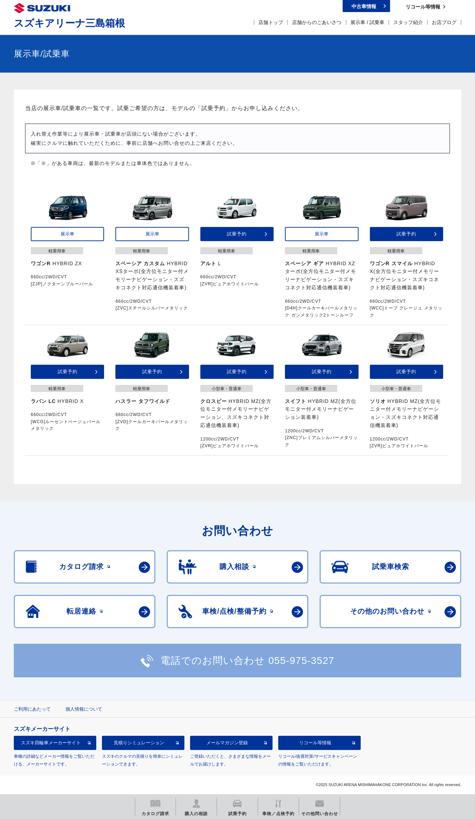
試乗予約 (237, 234)
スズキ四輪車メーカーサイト (51, 742)
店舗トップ (270, 22)
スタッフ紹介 (408, 22)
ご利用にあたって (32, 709)
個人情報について (83, 709)
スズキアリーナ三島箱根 (69, 23)
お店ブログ (444, 22)
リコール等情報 (315, 742)
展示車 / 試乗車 (367, 22)
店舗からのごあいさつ (317, 22)
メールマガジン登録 (227, 742)
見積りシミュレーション (139, 742)
